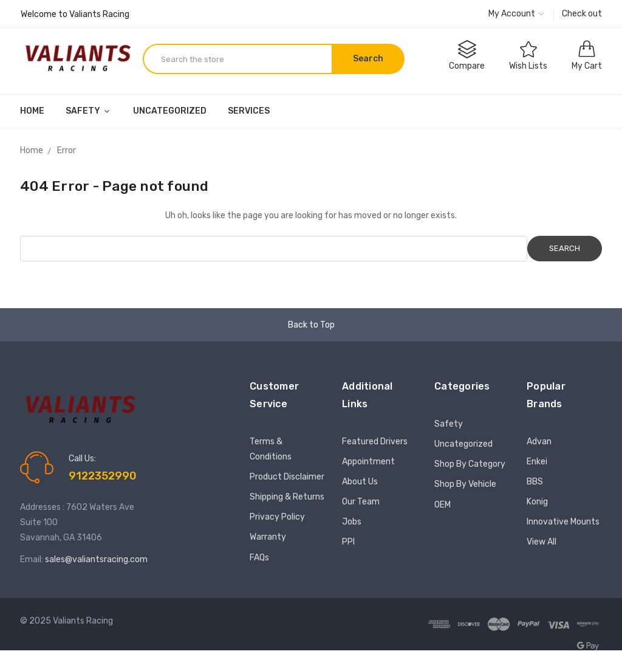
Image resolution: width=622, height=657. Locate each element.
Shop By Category (469, 464)
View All (541, 542)
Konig (537, 502)
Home (32, 111)
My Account (516, 14)
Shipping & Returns (287, 497)
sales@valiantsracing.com (96, 559)
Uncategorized (170, 111)
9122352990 (103, 476)
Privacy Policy (277, 517)
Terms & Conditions (271, 449)
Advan (539, 441)
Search (368, 58)
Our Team (361, 502)
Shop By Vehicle (465, 484)
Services (249, 111)
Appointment (368, 461)
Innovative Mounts (563, 522)
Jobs (351, 522)
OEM (442, 505)
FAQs (259, 557)
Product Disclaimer (287, 477)
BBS (535, 481)
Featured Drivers (375, 441)
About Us (360, 481)
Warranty (268, 537)
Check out (582, 14)
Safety (89, 111)
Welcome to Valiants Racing (75, 14)
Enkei (537, 461)
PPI (348, 542)
